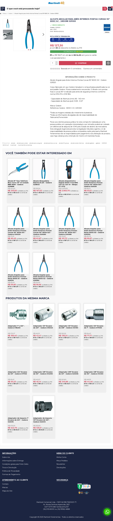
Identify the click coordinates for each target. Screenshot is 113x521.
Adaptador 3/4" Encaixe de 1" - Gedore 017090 (93, 327)
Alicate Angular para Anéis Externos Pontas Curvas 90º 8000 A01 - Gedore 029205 (93, 183)
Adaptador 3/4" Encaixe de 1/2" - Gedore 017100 (17, 373)
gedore (98, 143)
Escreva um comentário (92, 69)
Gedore (10, 13)
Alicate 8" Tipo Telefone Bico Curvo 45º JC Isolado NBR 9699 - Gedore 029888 (18, 183)
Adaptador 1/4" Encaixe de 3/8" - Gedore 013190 (68, 327)
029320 (104, 143)
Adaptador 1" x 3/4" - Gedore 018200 (16, 327)
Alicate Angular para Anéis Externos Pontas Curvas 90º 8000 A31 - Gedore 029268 (68, 231)
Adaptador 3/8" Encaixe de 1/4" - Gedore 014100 (93, 373)
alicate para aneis (22, 143)
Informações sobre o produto (80, 77)
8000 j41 (6, 145)
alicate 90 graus (64, 143)
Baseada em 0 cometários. (71, 69)
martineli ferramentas (25, 145)
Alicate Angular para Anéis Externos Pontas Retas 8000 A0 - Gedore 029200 (94, 231)
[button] (43, 34)
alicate (13, 143)
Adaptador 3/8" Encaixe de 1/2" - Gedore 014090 (43, 373)
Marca (5, 13)
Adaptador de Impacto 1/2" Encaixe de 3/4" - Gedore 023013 (42, 420)
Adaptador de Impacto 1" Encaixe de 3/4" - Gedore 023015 (18, 420)
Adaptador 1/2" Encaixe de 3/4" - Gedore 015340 (43, 327)
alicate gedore (89, 143)
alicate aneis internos (77, 143)
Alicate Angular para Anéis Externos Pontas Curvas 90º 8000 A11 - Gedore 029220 (17, 231)
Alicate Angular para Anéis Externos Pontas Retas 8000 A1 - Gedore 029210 (17, 277)
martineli (13, 145)
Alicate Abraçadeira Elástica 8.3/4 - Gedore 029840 (42, 183)
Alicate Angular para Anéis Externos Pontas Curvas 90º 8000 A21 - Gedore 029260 (42, 231)
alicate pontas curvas (50, 143)
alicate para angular (35, 143)
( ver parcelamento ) (58, 58)
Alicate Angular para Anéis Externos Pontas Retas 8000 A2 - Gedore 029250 (43, 277)
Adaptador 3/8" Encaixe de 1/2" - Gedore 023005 (68, 373)
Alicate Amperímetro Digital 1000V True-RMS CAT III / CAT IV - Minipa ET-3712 (68, 183)
